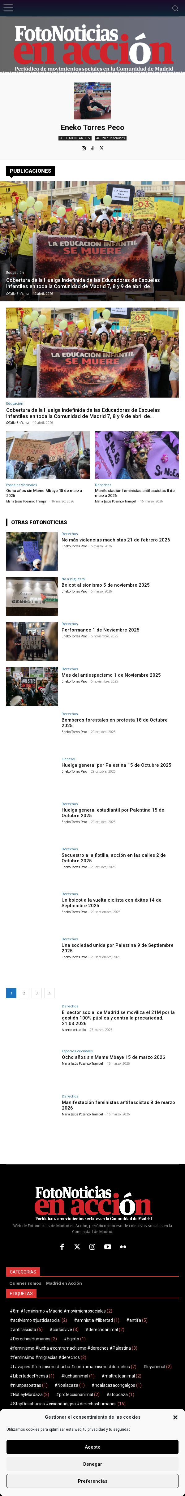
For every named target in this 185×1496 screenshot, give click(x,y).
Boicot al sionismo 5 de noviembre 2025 (106, 585)
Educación (15, 273)
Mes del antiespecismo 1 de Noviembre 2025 (111, 675)
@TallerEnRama (17, 422)
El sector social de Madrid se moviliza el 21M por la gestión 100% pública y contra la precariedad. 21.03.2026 (118, 1018)
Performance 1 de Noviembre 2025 (101, 630)
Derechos (103, 484)
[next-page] (49, 993)
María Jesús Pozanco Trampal (26, 501)
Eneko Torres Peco (74, 546)
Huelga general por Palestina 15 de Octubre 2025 (116, 765)
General (68, 759)
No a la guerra (73, 578)
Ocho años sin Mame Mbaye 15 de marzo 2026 (113, 1057)
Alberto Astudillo (74, 1030)
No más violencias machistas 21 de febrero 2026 (116, 540)
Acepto (93, 1447)
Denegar (92, 1464)
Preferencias (92, 1481)
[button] (175, 1417)
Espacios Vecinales (21, 484)
